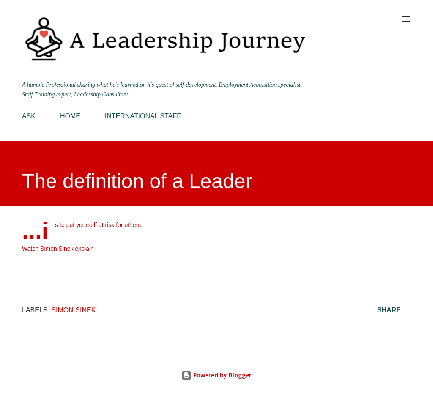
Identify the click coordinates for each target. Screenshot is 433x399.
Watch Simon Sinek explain (58, 248)
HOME (70, 116)
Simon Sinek (73, 310)
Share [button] (389, 310)
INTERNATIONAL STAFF (143, 116)
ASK (29, 116)
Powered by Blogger (216, 375)
